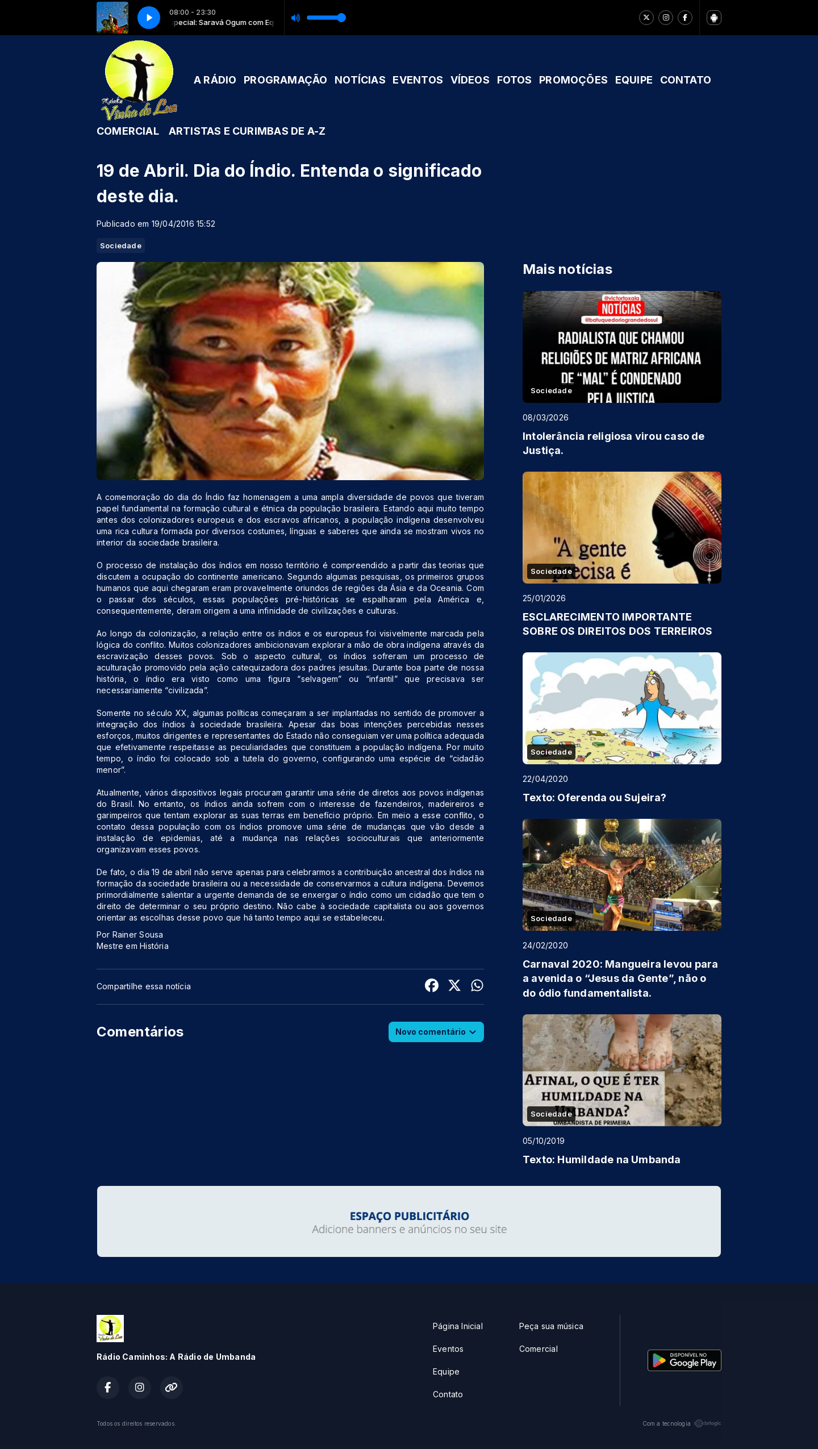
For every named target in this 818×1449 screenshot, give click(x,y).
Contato (448, 1394)
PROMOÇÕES (573, 80)
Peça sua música (551, 1326)
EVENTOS (418, 80)
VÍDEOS (470, 80)
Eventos (448, 1349)
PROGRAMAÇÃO (285, 80)
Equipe (446, 1371)
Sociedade (120, 245)
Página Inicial (458, 1326)
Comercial (538, 1349)
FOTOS (514, 80)
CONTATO (685, 80)
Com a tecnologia (681, 1423)
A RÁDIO (215, 80)
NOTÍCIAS (360, 80)
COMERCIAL (128, 131)
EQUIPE (634, 80)
